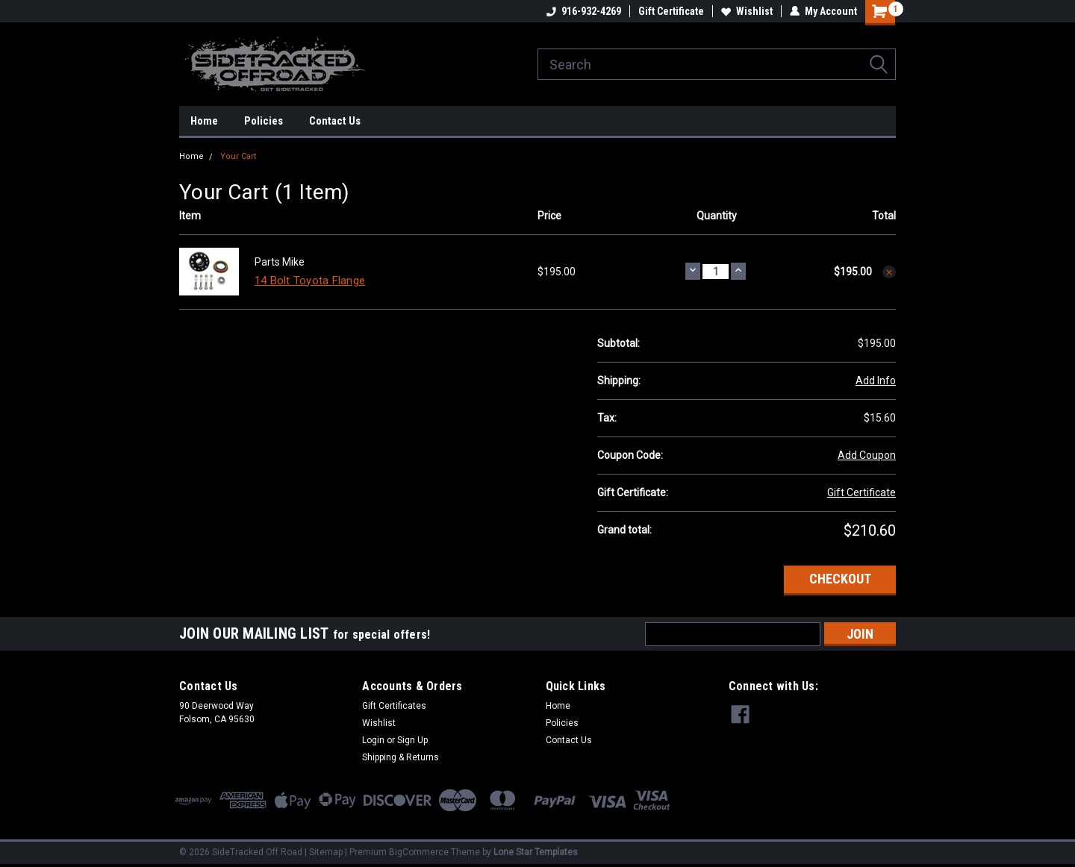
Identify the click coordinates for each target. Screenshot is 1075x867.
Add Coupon (867, 455)
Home (204, 121)
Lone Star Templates (535, 852)
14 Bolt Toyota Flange (310, 280)
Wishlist (747, 11)
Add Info (876, 380)
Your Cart (238, 156)
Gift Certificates (394, 706)
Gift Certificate (671, 11)
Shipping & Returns (400, 757)
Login (373, 740)
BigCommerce (419, 852)
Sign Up (412, 740)
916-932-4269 (583, 11)
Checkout (840, 578)
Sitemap (326, 852)
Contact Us (335, 121)
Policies (263, 121)
